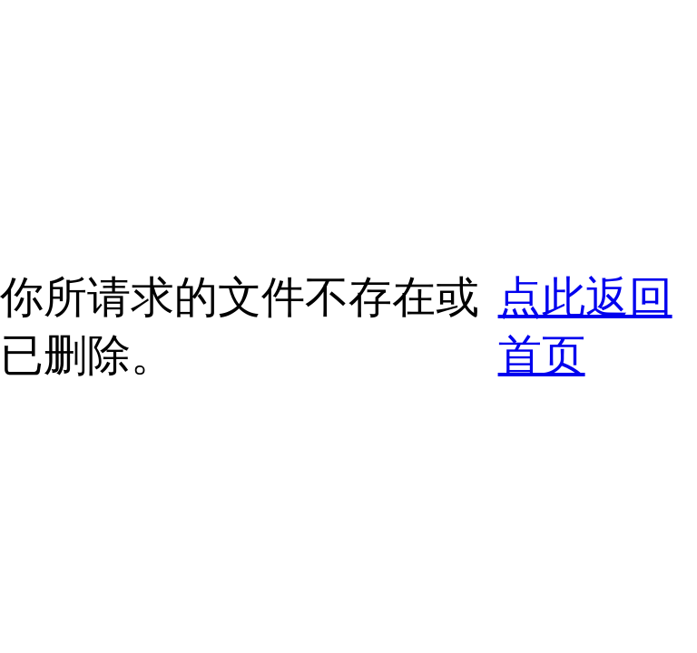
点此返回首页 (585, 326)
